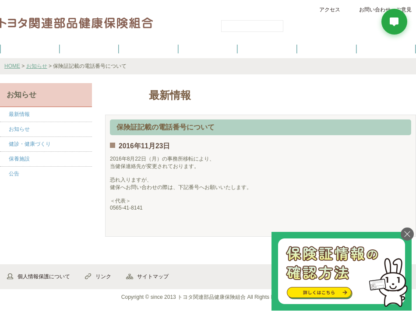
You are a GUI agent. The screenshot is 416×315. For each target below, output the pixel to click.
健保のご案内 (30, 49)
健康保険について (89, 49)
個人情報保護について (44, 276)
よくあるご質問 (386, 49)
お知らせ (36, 66)
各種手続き (267, 49)
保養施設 (326, 49)
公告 (14, 174)
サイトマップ (153, 276)
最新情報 (19, 114)
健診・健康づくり (208, 49)
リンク (103, 276)
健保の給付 (148, 49)
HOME (12, 66)
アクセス (329, 10)
